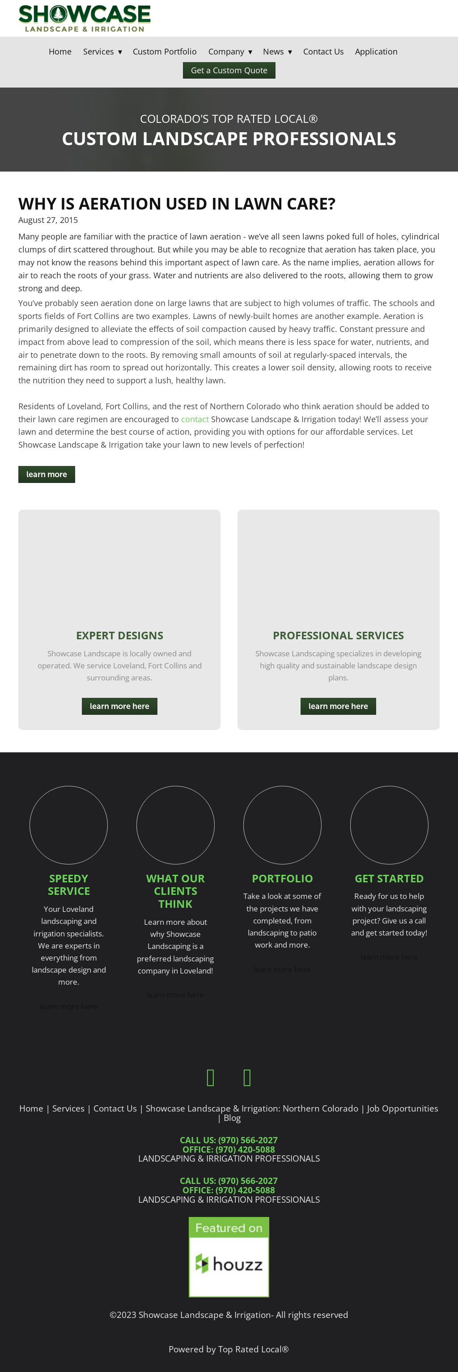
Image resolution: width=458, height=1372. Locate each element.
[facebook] (211, 1077)
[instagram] (247, 1077)
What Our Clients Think (175, 891)
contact (195, 419)
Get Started (389, 878)
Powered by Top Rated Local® (229, 1349)
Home (60, 51)
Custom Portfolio (165, 51)
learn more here (119, 706)
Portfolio (282, 878)
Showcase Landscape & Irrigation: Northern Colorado (252, 1108)
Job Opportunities (402, 1108)
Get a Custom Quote (229, 70)
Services (68, 1108)
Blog (232, 1118)
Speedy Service (69, 884)
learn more (46, 474)
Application (376, 51)
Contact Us (323, 51)
